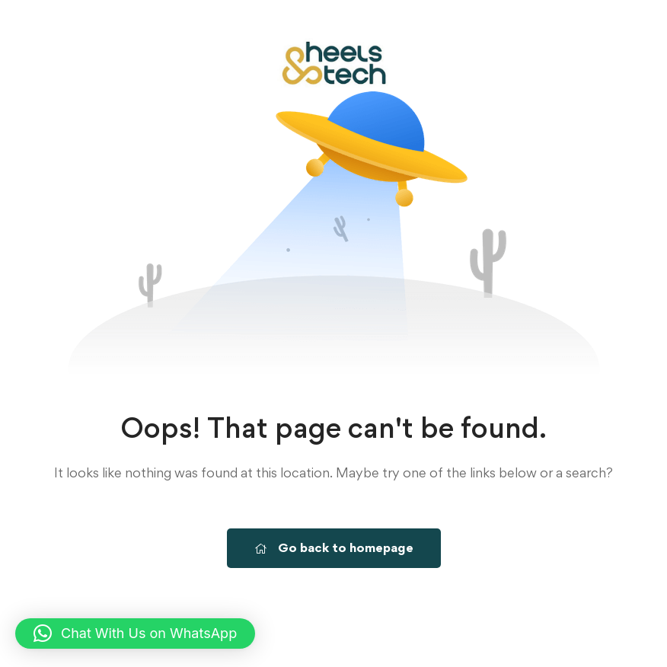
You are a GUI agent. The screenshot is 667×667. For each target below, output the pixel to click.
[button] (135, 633)
